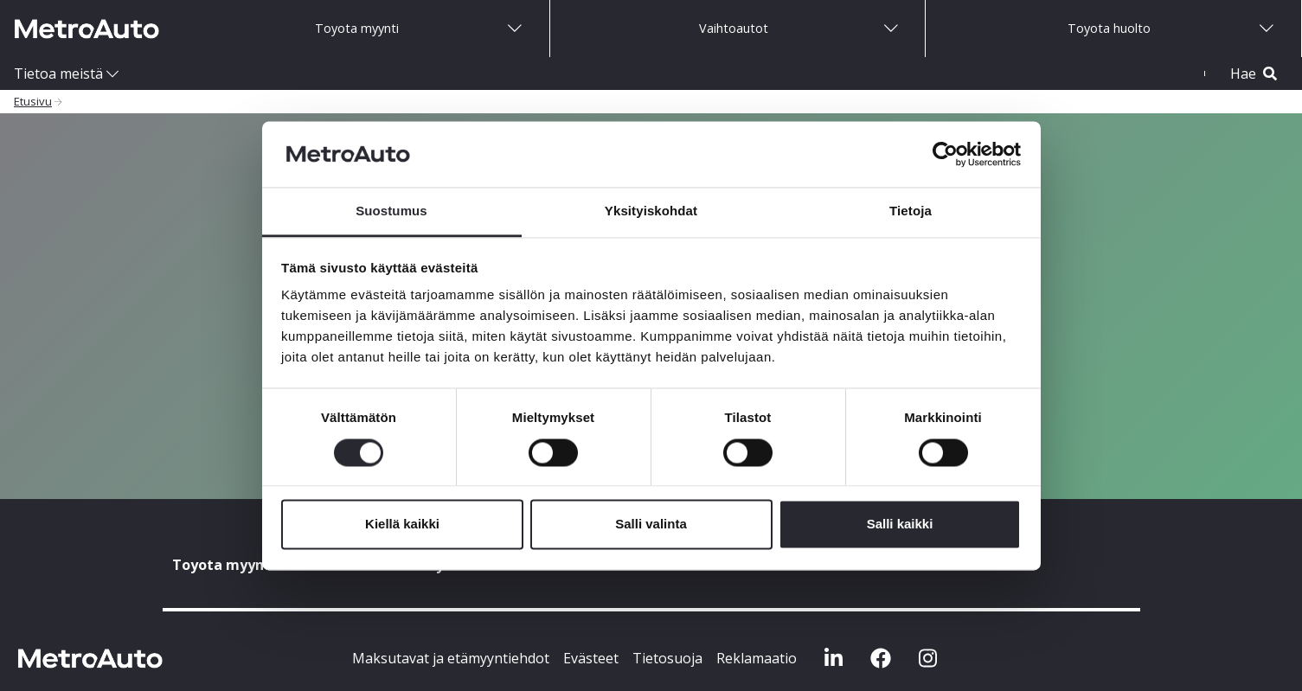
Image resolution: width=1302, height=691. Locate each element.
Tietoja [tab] (910, 211)
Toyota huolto (1098, 27)
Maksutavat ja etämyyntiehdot (450, 658)
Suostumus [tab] (391, 211)
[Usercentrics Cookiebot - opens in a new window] (945, 154)
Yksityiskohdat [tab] (651, 211)
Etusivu (33, 101)
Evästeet (591, 658)
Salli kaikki (900, 524)
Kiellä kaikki (402, 524)
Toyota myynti (345, 27)
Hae (1253, 73)
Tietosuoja (667, 658)
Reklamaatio (756, 658)
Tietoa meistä (58, 73)
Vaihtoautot (722, 27)
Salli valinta (651, 524)
